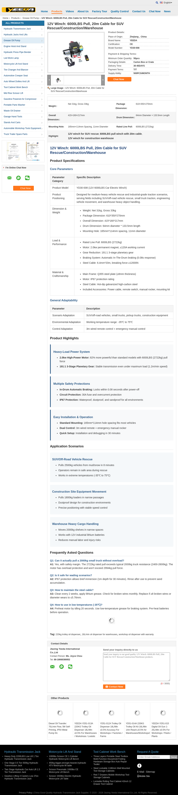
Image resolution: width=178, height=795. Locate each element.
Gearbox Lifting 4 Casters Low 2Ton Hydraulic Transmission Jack (21, 777)
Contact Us (138, 11)
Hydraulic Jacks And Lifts (15, 34)
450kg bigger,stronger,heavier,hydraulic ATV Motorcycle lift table (67, 764)
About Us (82, 11)
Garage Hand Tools (13, 116)
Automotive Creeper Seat (16, 75)
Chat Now (155, 11)
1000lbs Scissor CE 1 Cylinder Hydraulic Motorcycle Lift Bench (64, 757)
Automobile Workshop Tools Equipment (22, 128)
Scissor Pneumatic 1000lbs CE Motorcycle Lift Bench (63, 770)
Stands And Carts (12, 122)
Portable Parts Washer (14, 105)
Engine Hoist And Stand (15, 46)
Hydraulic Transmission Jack (17, 29)
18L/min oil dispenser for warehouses (99, 634)
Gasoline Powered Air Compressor (20, 99)
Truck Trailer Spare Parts (15, 134)
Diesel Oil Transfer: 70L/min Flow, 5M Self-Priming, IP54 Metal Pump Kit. (59, 728)
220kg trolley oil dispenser (68, 634)
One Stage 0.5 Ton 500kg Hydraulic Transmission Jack (21, 764)
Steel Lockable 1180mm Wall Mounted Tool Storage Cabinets (111, 769)
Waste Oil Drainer (12, 110)
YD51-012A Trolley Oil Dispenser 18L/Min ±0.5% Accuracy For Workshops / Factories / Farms (111, 730)
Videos (70, 11)
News (167, 11)
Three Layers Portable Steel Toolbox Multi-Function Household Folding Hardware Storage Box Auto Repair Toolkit (110, 760)
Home (44, 11)
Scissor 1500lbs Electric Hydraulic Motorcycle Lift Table (65, 777)
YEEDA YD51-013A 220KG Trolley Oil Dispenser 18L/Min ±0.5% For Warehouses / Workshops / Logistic (85, 730)
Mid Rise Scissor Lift (13, 93)
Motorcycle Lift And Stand (16, 64)
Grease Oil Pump (30, 18)
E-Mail (140, 771)
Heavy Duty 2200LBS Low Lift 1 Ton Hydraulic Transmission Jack (21, 757)
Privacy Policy (25, 792)
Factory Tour (99, 11)
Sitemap (150, 771)
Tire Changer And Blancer (16, 69)
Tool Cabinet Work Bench (16, 87)
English (168, 2)
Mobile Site (143, 776)
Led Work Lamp (11, 58)
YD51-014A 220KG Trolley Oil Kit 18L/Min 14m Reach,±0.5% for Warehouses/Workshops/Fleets (138, 728)
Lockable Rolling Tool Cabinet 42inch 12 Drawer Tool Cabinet (112, 782)
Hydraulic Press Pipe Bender (17, 52)
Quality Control (120, 11)
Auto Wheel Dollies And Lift (17, 81)
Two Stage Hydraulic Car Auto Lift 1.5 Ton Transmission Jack (22, 770)
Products (56, 11)
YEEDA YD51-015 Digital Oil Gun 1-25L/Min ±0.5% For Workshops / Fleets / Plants (161, 730)
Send (173, 757)
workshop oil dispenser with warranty (136, 634)
